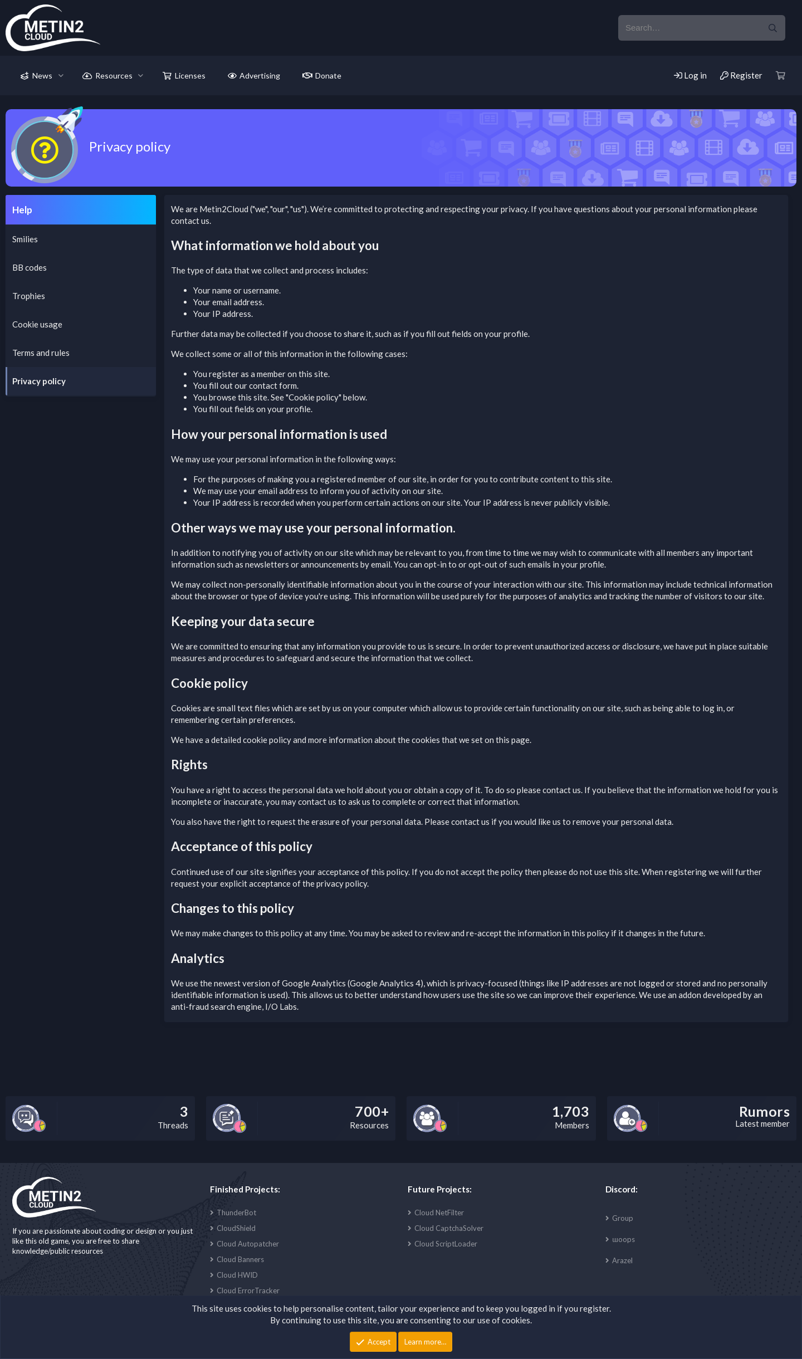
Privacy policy (39, 381)
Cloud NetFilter (439, 1212)
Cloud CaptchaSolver (448, 1228)
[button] (61, 76)
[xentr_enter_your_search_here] (689, 28)
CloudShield (236, 1228)
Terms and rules (41, 353)
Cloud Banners (240, 1259)
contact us (190, 221)
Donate (328, 75)
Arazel (622, 1260)
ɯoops (623, 1239)
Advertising (259, 75)
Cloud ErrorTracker (248, 1290)
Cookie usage (37, 324)
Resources (114, 75)
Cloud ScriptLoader (445, 1243)
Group (622, 1218)
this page (513, 740)
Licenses (190, 75)
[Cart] (781, 75)
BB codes (29, 267)
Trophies (28, 296)
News (42, 75)
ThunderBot (236, 1212)
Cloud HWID (237, 1274)
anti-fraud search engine (216, 1006)
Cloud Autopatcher (248, 1243)
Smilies (25, 239)
